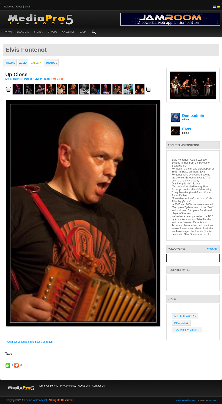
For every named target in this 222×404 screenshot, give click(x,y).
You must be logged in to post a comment (29, 341)
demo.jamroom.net (36, 400)
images (28, 79)
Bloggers (23, 32)
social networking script (186, 400)
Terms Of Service (48, 385)
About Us (83, 385)
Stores (38, 32)
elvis (186, 129)
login (82, 32)
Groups (52, 32)
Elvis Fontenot (13, 79)
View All (212, 248)
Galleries (68, 32)
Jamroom (212, 400)
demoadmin (193, 116)
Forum (8, 32)
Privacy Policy (68, 385)
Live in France (42, 79)
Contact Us (98, 385)
